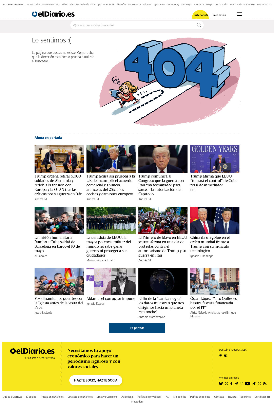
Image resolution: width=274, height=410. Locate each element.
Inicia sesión (219, 15)
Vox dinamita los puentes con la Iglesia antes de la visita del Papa (59, 303)
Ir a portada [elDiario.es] (137, 328)
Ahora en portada (48, 138)
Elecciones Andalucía (79, 4)
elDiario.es (41, 256)
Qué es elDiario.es (12, 396)
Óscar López (96, 4)
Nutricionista (249, 4)
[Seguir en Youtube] (247, 383)
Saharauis (147, 4)
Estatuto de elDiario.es (80, 396)
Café (239, 4)
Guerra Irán (108, 4)
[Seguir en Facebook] (231, 383)
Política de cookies (200, 396)
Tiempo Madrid (221, 4)
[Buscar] (199, 25)
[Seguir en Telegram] (236, 383)
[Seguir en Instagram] (241, 383)
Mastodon (137, 401)
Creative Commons (107, 396)
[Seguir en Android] (220, 355)
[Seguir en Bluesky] (221, 383)
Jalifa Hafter (121, 4)
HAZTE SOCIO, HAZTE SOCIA (95, 380)
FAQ (167, 396)
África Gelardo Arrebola (204, 312)
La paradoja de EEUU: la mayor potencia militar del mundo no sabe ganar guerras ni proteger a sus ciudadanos (108, 246)
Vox (58, 4)
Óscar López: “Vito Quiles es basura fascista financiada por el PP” (213, 303)
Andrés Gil (41, 199)
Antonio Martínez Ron (151, 317)
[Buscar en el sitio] (132, 25)
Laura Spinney (173, 4)
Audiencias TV (134, 4)
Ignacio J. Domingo (201, 256)
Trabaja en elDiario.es (52, 396)
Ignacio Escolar (95, 303)
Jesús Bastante (43, 312)
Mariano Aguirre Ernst (99, 260)
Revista (232, 396)
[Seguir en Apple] (225, 355)
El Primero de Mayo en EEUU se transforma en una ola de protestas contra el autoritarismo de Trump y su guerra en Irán (162, 246)
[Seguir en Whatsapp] (259, 383)
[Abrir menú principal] (239, 14)
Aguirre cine (159, 4)
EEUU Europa (48, 4)
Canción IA (199, 4)
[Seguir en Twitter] (226, 383)
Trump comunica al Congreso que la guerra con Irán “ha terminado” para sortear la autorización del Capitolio (161, 185)
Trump (30, 4)
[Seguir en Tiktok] (254, 383)
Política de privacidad (149, 396)
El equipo (31, 396)
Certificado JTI (262, 396)
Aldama (65, 4)
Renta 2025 (262, 4)
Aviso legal (127, 396)
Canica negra (186, 4)
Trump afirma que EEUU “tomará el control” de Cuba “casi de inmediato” (213, 180)
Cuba (37, 4)
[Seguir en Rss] (265, 383)
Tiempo (209, 4)
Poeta (232, 4)
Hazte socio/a (200, 15)
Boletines (245, 396)
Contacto (219, 396)
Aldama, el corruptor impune (110, 299)
